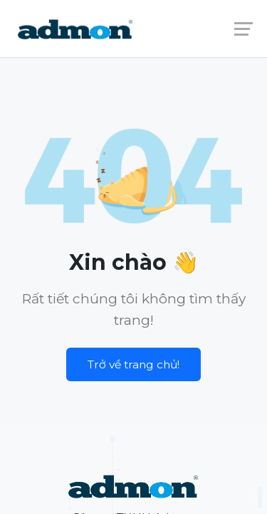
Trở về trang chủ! (133, 364)
